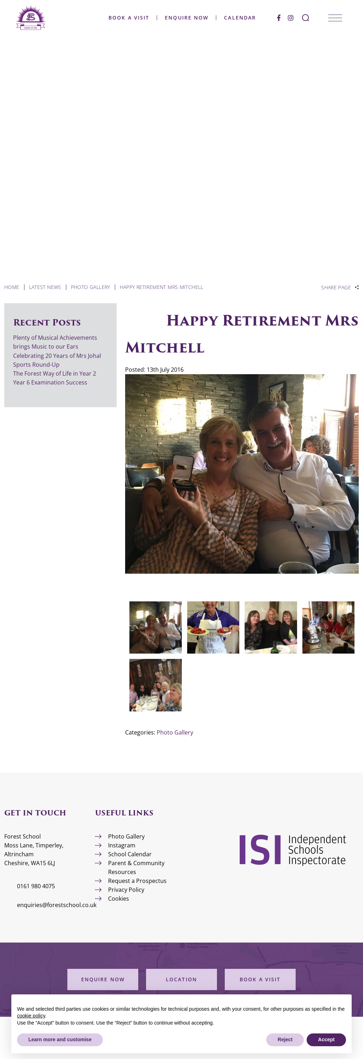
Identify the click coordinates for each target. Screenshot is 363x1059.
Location (181, 979)
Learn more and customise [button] (59, 1039)
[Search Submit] (315, 13)
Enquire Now (196, 13)
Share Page (336, 287)
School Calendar (130, 854)
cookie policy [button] (31, 1016)
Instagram (121, 845)
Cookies (118, 898)
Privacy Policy (126, 890)
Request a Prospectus (137, 881)
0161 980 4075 (36, 886)
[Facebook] (289, 13)
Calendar (250, 13)
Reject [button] (285, 1039)
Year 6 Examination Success (51, 382)
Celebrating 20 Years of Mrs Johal (57, 356)
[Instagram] (300, 13)
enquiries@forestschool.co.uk (56, 905)
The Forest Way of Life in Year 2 (55, 373)
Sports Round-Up (36, 365)
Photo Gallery (175, 732)
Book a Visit (138, 13)
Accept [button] (326, 1039)
